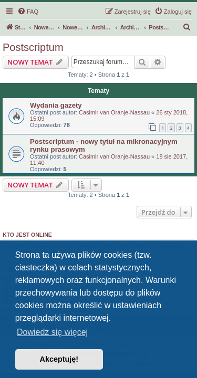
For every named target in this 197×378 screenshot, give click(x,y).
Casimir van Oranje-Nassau (114, 112)
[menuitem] (27, 11)
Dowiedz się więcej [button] (52, 332)
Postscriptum (33, 47)
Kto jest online (27, 235)
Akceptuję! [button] (59, 359)
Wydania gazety (56, 105)
